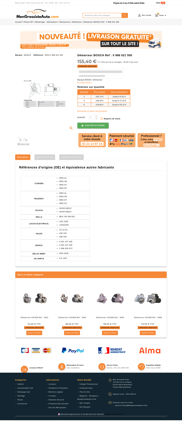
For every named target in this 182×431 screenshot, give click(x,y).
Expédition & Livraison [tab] (71, 168)
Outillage (21, 407)
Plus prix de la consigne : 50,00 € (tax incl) (120, 73)
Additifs (20, 395)
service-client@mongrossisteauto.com (131, 416)
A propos (52, 407)
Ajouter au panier (93, 136)
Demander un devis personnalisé (92, 122)
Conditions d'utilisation (58, 399)
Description (22, 168)
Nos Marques (85, 418)
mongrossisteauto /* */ (37, 13)
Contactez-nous (86, 399)
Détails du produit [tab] (45, 168)
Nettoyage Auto (23, 403)
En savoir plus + (84, 93)
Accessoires (22, 414)
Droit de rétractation (57, 418)
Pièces (20, 410)
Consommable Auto (25, 399)
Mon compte (85, 414)
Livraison (52, 395)
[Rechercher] (105, 15)
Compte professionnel (89, 395)
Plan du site (85, 403)
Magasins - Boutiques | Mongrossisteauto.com (88, 408)
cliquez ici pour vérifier (114, 425)
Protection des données (59, 414)
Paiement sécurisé (56, 410)
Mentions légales (56, 403)
